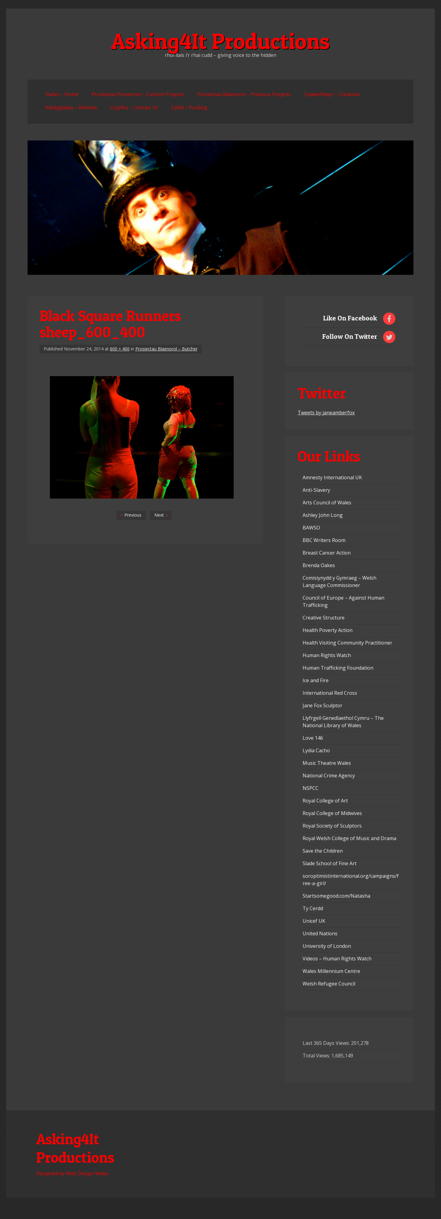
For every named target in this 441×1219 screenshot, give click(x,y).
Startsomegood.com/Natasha (336, 895)
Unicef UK (314, 921)
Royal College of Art (325, 800)
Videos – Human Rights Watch (337, 958)
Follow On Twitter (349, 336)
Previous (132, 515)
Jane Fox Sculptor (322, 705)
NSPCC (310, 788)
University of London (327, 946)
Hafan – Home (61, 94)
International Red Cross (330, 693)
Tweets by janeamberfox (326, 412)
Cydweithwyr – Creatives (332, 94)
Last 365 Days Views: (327, 1043)
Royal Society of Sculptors (332, 825)
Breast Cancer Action (327, 552)
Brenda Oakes (319, 565)
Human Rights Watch (327, 655)
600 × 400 (120, 349)
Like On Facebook (350, 318)
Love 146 (313, 738)
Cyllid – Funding (189, 107)
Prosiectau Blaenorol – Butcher (166, 349)
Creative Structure (324, 617)
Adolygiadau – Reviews (71, 107)
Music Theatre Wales (327, 763)
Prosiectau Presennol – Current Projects (138, 94)
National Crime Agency (329, 775)
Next (159, 515)
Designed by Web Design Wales (72, 1173)
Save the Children (323, 850)
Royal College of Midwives (332, 813)
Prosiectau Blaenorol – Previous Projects (244, 94)
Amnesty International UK (332, 477)
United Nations (320, 933)
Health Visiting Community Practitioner (347, 642)
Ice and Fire (316, 680)
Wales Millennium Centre (331, 971)
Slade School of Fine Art (329, 863)
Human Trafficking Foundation (338, 667)
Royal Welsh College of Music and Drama (349, 838)
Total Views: (317, 1055)
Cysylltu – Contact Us (134, 107)
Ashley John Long (323, 515)
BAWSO (311, 527)
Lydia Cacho (316, 750)
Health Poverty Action (327, 630)
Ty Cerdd (313, 908)
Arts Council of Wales (327, 502)
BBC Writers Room (324, 540)
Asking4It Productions (220, 41)
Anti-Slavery (316, 490)
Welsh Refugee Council (329, 983)
